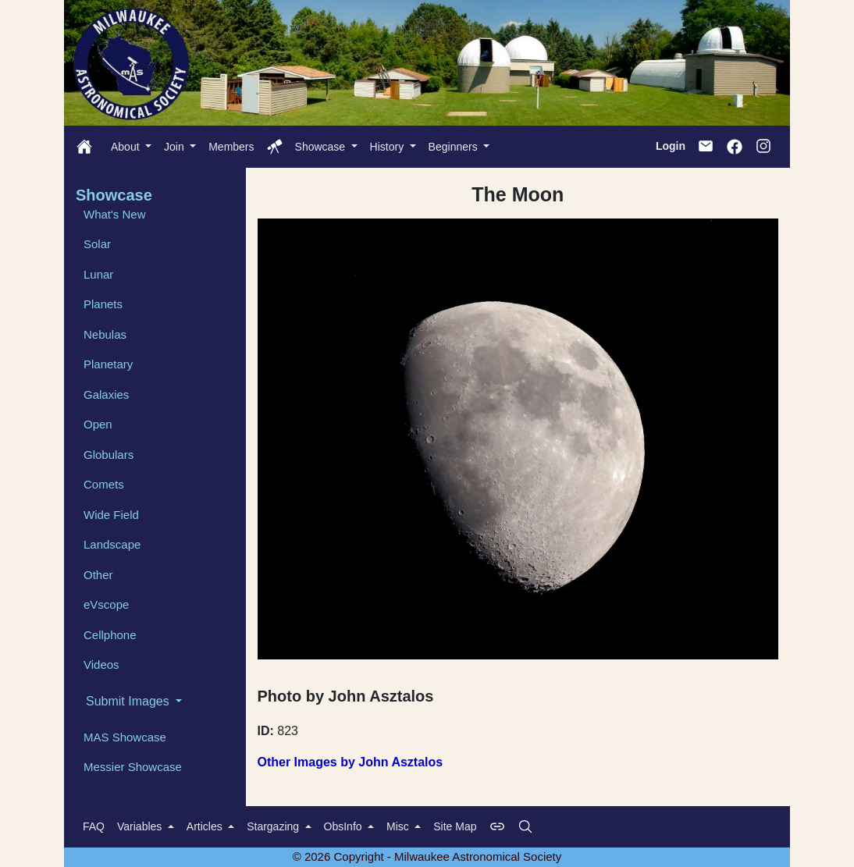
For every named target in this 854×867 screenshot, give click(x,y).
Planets (103, 304)
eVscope (106, 604)
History (388, 146)
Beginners (455, 146)
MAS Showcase (125, 737)
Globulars (108, 454)
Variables (141, 826)
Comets (104, 484)
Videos (101, 664)
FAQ (94, 826)
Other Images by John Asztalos (350, 762)
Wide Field (111, 514)
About (126, 146)
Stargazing (274, 826)
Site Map (454, 826)
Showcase (321, 146)
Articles (206, 826)
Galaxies (106, 394)
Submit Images (129, 701)
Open (98, 424)
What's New (115, 214)
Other (98, 574)
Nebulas (105, 334)
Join (175, 146)
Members (231, 146)
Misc (399, 826)
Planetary (108, 364)
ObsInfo (344, 826)
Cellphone (110, 634)
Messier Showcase (133, 766)
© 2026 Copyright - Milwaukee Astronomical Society (427, 856)
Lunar (98, 274)
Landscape (112, 544)
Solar (97, 244)
